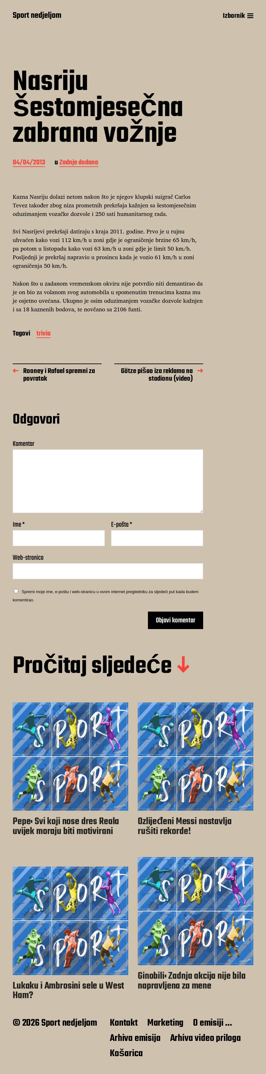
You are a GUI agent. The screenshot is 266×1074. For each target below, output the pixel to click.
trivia (43, 334)
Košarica (126, 1053)
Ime (19, 525)
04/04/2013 (29, 163)
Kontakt (124, 1023)
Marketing (165, 1023)
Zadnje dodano (78, 163)
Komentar (23, 444)
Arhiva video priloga (205, 1038)
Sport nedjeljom (37, 16)
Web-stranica (28, 557)
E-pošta (121, 525)
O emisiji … (212, 1023)
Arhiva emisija (135, 1038)
